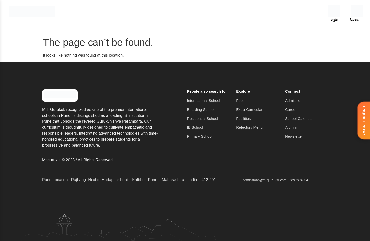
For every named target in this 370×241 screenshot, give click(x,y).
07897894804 (297, 180)
